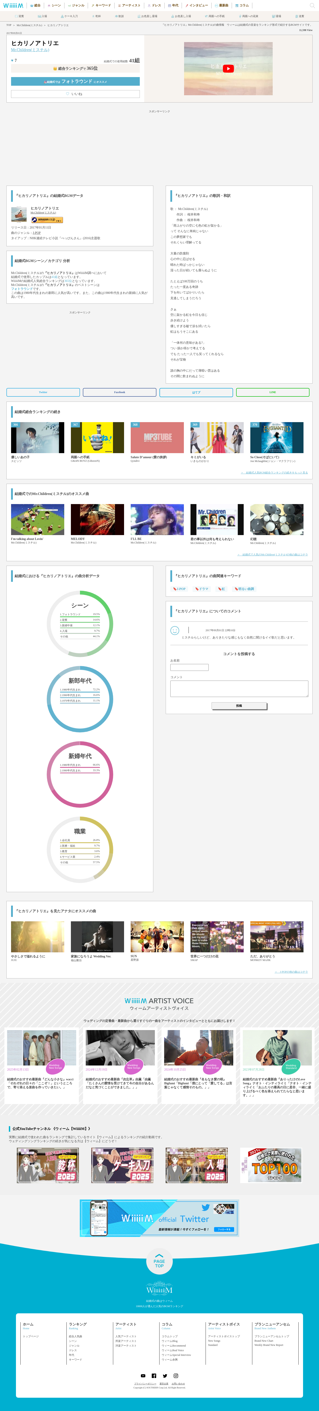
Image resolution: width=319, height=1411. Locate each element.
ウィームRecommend (174, 1345)
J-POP (37, 233)
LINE (273, 392)
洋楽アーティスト (126, 1345)
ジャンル (74, 1345)
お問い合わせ (178, 1383)
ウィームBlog (169, 1341)
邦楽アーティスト (126, 1341)
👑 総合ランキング (75, 68)
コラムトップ (170, 1336)
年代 (71, 1355)
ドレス (73, 1350)
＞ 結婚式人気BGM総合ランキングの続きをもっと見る (274, 472)
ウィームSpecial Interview (176, 1355)
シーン (73, 1341)
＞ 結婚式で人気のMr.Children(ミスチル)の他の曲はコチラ (272, 554)
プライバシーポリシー (145, 1383)
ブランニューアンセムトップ (272, 1336)
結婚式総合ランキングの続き (38, 412)
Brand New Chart (264, 1340)
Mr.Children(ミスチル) (29, 25)
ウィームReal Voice (173, 1350)
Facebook (119, 392)
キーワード (75, 1359)
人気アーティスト (126, 1336)
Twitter (43, 392)
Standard (213, 1345)
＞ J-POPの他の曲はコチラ (291, 971)
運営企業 (164, 1383)
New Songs (214, 1340)
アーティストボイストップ (224, 1336)
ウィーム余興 (170, 1359)
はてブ (196, 392)
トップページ (31, 1336)
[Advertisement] (159, 147)
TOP (8, 25)
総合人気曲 (75, 1336)
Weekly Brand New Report (269, 1345)
